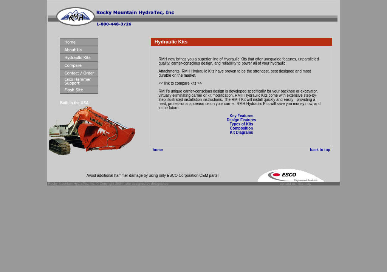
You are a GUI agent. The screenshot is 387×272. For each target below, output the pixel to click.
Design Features (241, 120)
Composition (241, 128)
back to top (321, 150)
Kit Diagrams (241, 132)
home (157, 150)
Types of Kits (241, 124)
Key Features (241, 116)
